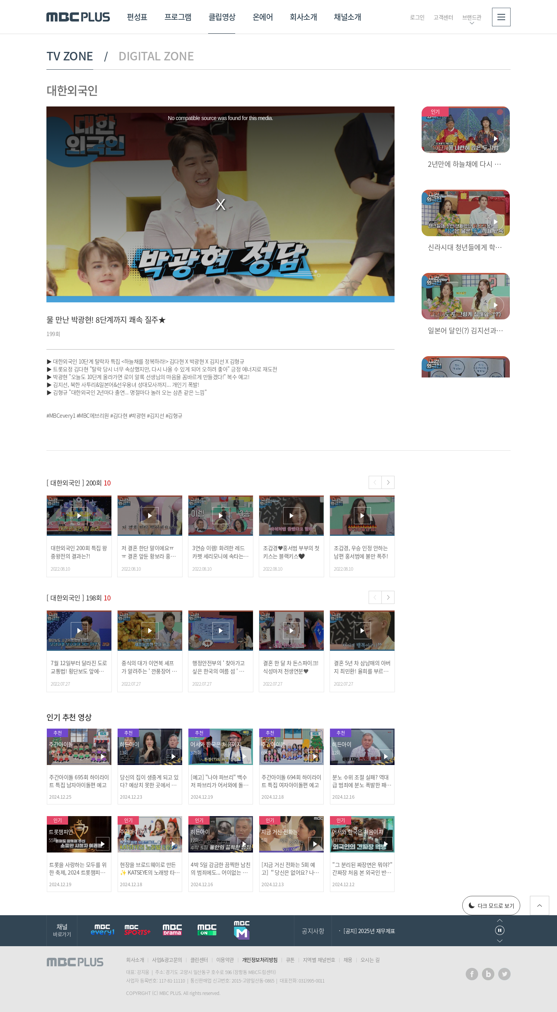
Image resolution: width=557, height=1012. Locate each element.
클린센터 (199, 959)
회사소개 (303, 16)
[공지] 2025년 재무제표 (369, 931)
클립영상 (222, 16)
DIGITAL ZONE (156, 56)
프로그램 (177, 16)
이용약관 (225, 959)
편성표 (137, 16)
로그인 (417, 17)
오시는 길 (370, 959)
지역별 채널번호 (319, 959)
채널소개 (347, 16)
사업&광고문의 (167, 959)
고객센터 (443, 17)
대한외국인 (72, 90)
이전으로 (499, 920)
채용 (347, 959)
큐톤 (290, 959)
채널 (62, 930)
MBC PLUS (78, 17)
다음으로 (499, 941)
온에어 (263, 16)
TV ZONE (69, 56)
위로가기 (539, 905)
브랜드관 (472, 17)
